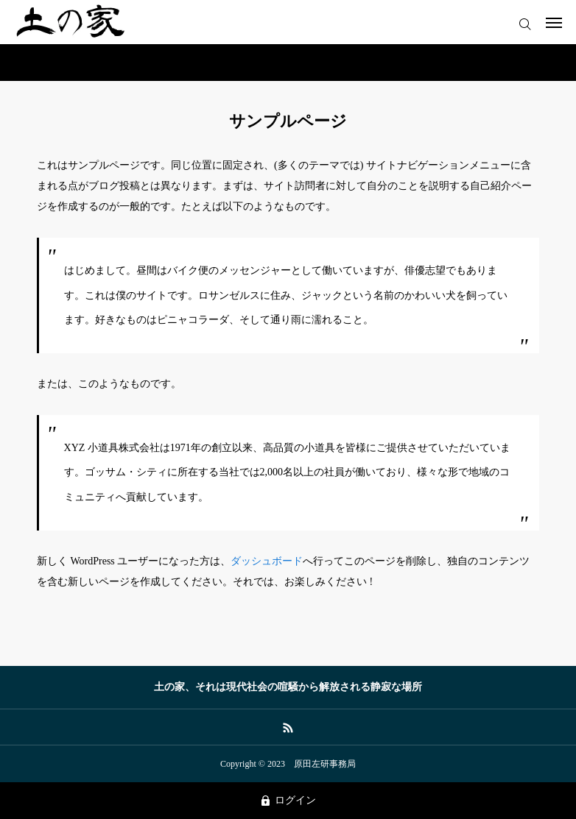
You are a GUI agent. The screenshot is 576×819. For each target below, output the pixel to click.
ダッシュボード (267, 561)
